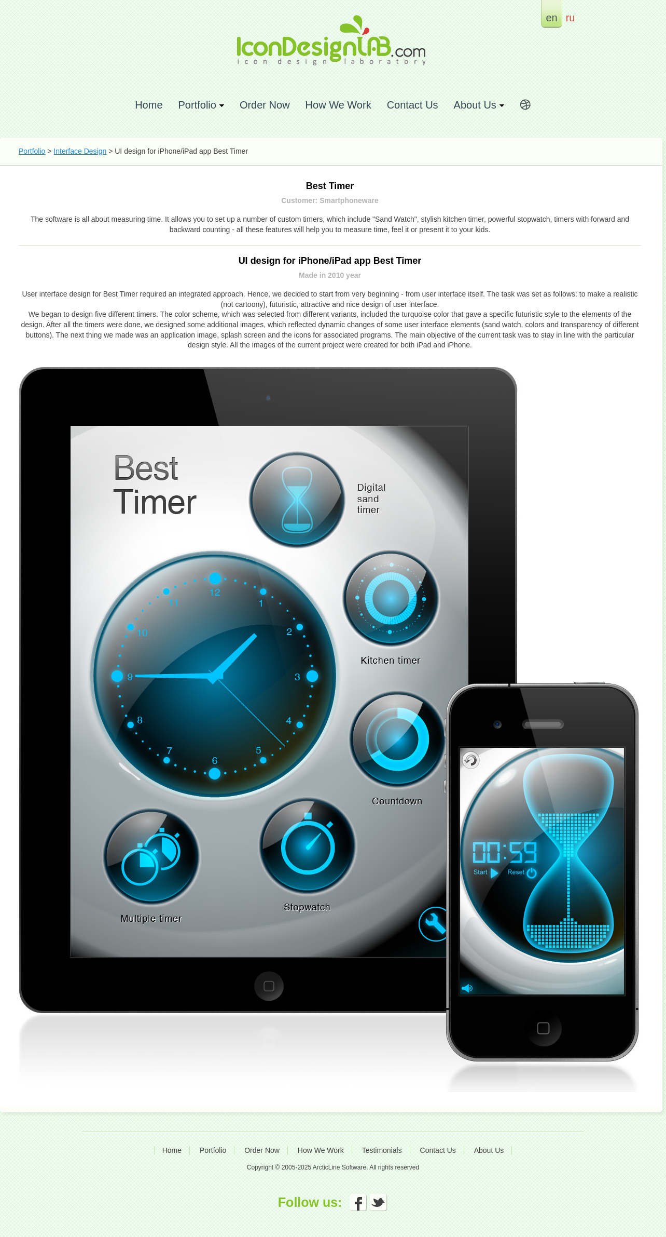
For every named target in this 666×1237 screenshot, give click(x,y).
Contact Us (412, 104)
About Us (489, 1150)
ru (570, 17)
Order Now (265, 104)
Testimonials (382, 1150)
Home (148, 104)
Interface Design (79, 151)
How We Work (338, 104)
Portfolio (32, 151)
